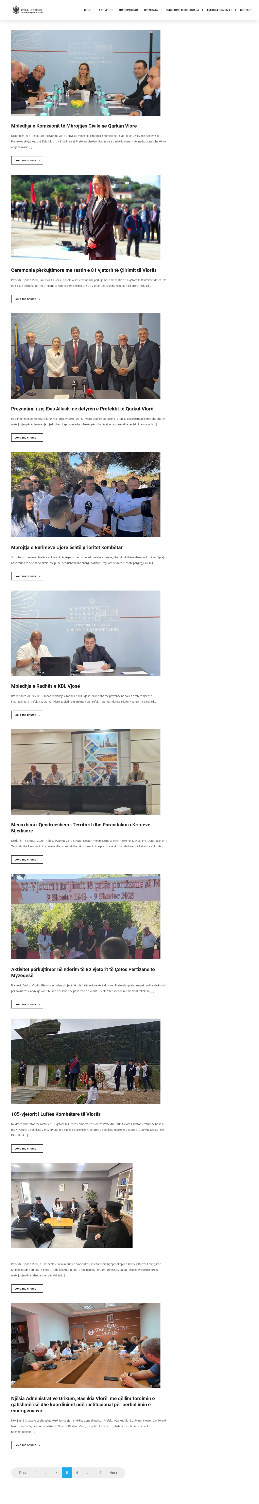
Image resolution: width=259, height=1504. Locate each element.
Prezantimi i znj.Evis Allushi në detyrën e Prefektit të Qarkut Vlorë (82, 409)
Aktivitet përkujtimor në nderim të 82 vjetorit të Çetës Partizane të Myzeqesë (83, 972)
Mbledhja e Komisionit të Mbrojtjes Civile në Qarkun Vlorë (74, 126)
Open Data (151, 10)
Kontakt (246, 10)
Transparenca (129, 10)
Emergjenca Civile (220, 10)
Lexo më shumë (27, 160)
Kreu (87, 10)
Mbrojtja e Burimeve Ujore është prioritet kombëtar (67, 547)
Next (113, 1473)
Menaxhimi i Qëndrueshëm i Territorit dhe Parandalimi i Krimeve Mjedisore (80, 828)
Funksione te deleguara (183, 10)
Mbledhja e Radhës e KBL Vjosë (45, 686)
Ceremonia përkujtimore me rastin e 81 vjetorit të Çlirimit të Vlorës (84, 270)
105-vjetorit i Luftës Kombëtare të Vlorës (56, 1114)
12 (99, 1473)
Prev (23, 1473)
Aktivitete (106, 10)
